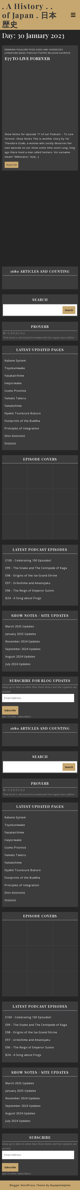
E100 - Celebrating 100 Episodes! (28, 560)
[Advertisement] (40, 216)
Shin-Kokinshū (14, 436)
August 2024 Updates (20, 656)
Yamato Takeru (15, 398)
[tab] (73, 15)
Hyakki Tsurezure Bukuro (22, 413)
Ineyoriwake (13, 383)
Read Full (11, 164)
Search (40, 299)
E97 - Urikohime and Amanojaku (27, 583)
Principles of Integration (21, 428)
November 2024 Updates (22, 641)
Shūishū (10, 443)
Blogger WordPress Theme (27, 1185)
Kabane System (15, 360)
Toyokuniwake (14, 368)
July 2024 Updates (17, 664)
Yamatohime (13, 406)
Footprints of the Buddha (22, 421)
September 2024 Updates (23, 649)
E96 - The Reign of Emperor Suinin (29, 590)
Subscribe (10, 710)
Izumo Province (15, 391)
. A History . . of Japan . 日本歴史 (29, 15)
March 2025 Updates (19, 626)
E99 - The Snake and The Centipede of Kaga (36, 568)
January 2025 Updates (20, 634)
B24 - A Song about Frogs (23, 598)
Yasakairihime (14, 375)
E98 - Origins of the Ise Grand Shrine (31, 575)
